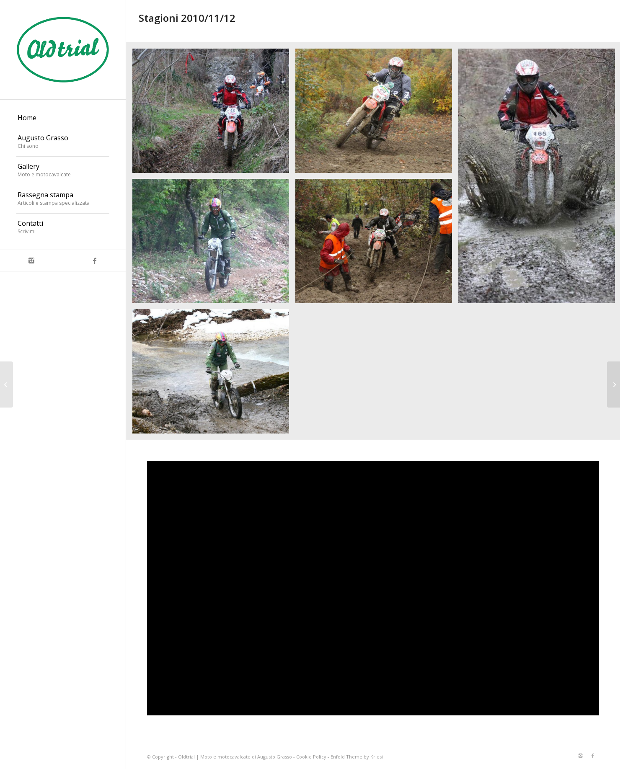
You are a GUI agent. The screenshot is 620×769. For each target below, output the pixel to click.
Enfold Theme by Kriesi (357, 757)
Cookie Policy (311, 757)
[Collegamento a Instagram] (31, 260)
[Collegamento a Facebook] (94, 260)
